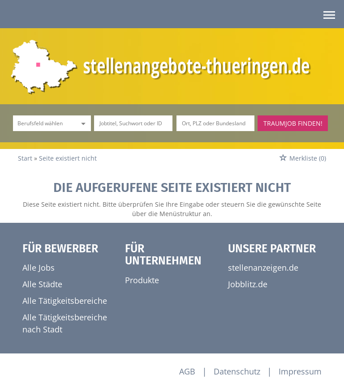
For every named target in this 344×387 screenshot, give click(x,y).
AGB (187, 371)
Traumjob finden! (292, 123)
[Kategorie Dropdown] (82, 123)
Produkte (142, 280)
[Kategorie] (43, 123)
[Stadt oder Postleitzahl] (215, 123)
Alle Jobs (38, 267)
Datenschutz (237, 371)
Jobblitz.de (247, 284)
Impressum (300, 371)
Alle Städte (42, 284)
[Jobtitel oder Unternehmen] (133, 123)
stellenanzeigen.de (263, 267)
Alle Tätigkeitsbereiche (64, 300)
